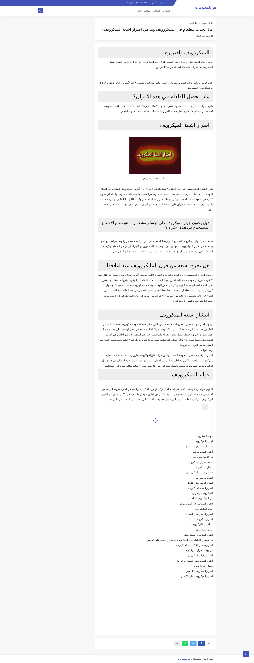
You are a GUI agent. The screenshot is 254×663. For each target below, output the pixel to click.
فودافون (156, 11)
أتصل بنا (153, 2)
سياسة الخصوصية (165, 2)
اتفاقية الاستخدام (141, 2)
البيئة (193, 23)
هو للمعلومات (205, 7)
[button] (201, 643)
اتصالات (166, 11)
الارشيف (129, 2)
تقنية (139, 11)
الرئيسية (207, 23)
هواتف (147, 11)
